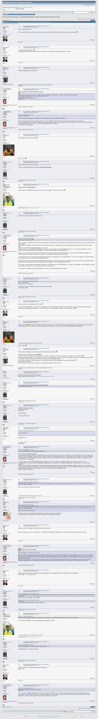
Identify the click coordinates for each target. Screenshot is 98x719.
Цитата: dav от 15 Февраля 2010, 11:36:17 (26, 504)
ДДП (4, 183)
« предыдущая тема (81, 18)
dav (4, 161)
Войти (27, 14)
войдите (21, 7)
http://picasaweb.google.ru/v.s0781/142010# (44, 376)
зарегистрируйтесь (29, 7)
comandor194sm (7, 88)
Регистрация (31, 14)
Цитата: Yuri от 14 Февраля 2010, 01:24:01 (26, 238)
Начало (6, 14)
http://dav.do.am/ (21, 181)
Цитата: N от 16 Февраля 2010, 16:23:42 (25, 688)
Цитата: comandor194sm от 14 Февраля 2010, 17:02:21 (28, 281)
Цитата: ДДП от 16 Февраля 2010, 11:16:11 (26, 644)
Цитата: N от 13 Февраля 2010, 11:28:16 (25, 114)
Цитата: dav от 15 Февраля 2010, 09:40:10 (26, 430)
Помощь (15, 14)
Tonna (4, 67)
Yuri (4, 134)
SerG (4, 501)
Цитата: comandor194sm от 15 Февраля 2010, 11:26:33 (28, 505)
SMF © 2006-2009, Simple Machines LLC (53, 716)
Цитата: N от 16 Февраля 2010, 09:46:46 (25, 616)
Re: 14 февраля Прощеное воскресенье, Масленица (36, 26)
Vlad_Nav (5, 427)
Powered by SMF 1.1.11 (42, 716)
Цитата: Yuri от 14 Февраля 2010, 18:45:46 (26, 449)
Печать (93, 20)
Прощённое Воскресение (44, 164)
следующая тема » (91, 18)
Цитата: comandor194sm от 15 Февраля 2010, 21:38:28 (28, 593)
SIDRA (4, 371)
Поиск (19, 14)
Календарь (23, 14)
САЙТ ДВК (10, 14)
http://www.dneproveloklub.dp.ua (33, 207)
